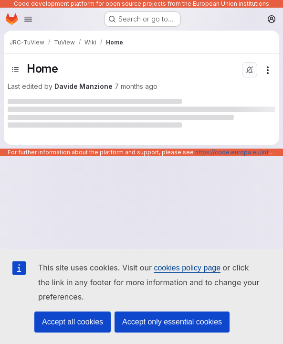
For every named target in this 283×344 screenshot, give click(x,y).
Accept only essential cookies (172, 322)
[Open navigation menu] (28, 19)
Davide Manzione (83, 86)
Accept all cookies (72, 322)
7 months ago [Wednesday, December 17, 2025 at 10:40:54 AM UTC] (136, 86)
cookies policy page (187, 268)
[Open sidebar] (15, 69)
